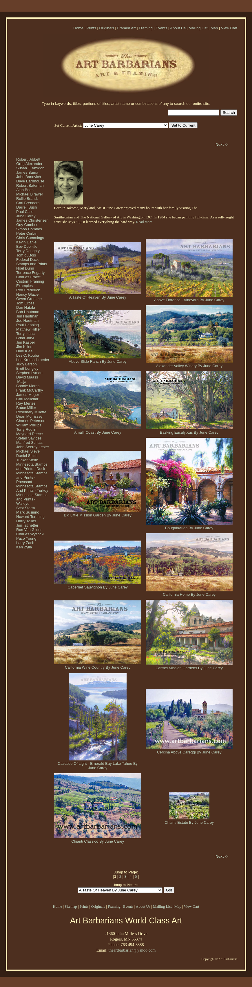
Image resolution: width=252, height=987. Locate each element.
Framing (146, 28)
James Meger (27, 394)
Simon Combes (29, 229)
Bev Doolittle (26, 246)
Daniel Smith (27, 455)
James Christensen (32, 220)
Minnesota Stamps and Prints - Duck (32, 466)
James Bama (27, 172)
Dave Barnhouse (30, 181)
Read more (144, 222)
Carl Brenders (27, 203)
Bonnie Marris (27, 386)
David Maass (27, 377)
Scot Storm (25, 508)
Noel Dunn (25, 268)
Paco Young (26, 538)
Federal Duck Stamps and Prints (31, 261)
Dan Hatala (25, 307)
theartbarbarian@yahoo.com (132, 950)
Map (214, 28)
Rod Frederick (28, 290)
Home (78, 28)
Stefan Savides (28, 438)
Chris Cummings (30, 238)
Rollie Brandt (27, 198)
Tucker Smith (27, 460)
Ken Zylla (24, 547)
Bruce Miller (26, 407)
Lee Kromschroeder (32, 360)
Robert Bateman (30, 185)
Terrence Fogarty (30, 272)
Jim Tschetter (27, 525)
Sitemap (71, 906)
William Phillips (28, 425)
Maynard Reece (29, 434)
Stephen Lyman (29, 373)
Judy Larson (26, 364)
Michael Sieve (28, 451)
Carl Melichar (27, 399)
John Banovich (28, 177)
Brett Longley (27, 368)
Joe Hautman (27, 320)
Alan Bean (25, 190)
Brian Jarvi (25, 338)
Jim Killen (24, 346)
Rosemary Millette (31, 412)
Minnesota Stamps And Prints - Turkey (32, 488)
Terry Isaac (25, 333)
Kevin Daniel (26, 242)
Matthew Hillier (28, 329)
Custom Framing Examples (30, 283)
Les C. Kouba (27, 355)
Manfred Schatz (29, 442)
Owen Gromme (29, 299)
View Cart (229, 28)
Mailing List (198, 28)
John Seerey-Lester (32, 447)
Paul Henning (27, 325)
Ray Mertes (25, 403)
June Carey (25, 216)
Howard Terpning (30, 516)
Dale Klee (24, 351)
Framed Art (126, 28)
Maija (21, 381)
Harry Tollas (26, 521)
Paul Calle (24, 211)
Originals (106, 28)
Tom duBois (26, 255)
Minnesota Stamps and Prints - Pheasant (32, 477)
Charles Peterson (30, 421)
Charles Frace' (28, 277)
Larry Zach (25, 543)
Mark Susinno (27, 512)
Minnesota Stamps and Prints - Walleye (32, 499)
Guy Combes (27, 224)
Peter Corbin (26, 233)
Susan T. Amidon (30, 168)
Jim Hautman (27, 316)
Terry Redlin (26, 429)
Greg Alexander (29, 163)
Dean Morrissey (29, 416)
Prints (91, 28)
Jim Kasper (25, 342)
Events (161, 28)
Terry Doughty (28, 251)
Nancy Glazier (28, 294)
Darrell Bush (26, 207)
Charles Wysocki (30, 534)
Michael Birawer (29, 194)
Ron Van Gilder (29, 529)
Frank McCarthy (29, 390)
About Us (177, 28)
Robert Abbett (28, 159)
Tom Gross (25, 303)
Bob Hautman (27, 312)
